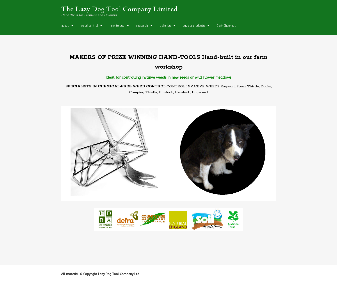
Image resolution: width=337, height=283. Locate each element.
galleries (165, 25)
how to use (117, 25)
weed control (89, 25)
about (65, 25)
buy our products (194, 25)
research (142, 25)
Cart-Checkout (226, 25)
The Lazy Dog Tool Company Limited (119, 8)
